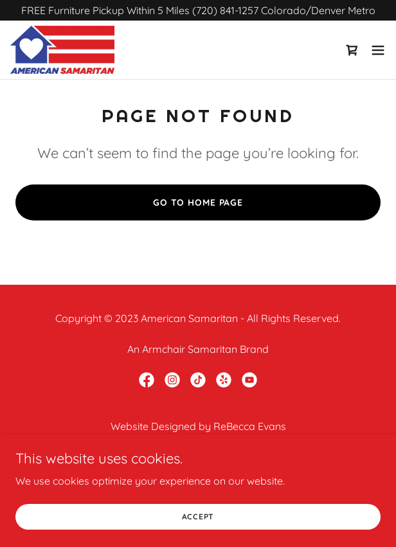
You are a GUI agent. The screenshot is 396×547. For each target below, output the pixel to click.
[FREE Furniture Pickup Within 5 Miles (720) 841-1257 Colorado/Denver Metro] (198, 10)
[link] (62, 50)
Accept (198, 516)
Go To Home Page (198, 202)
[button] (378, 50)
